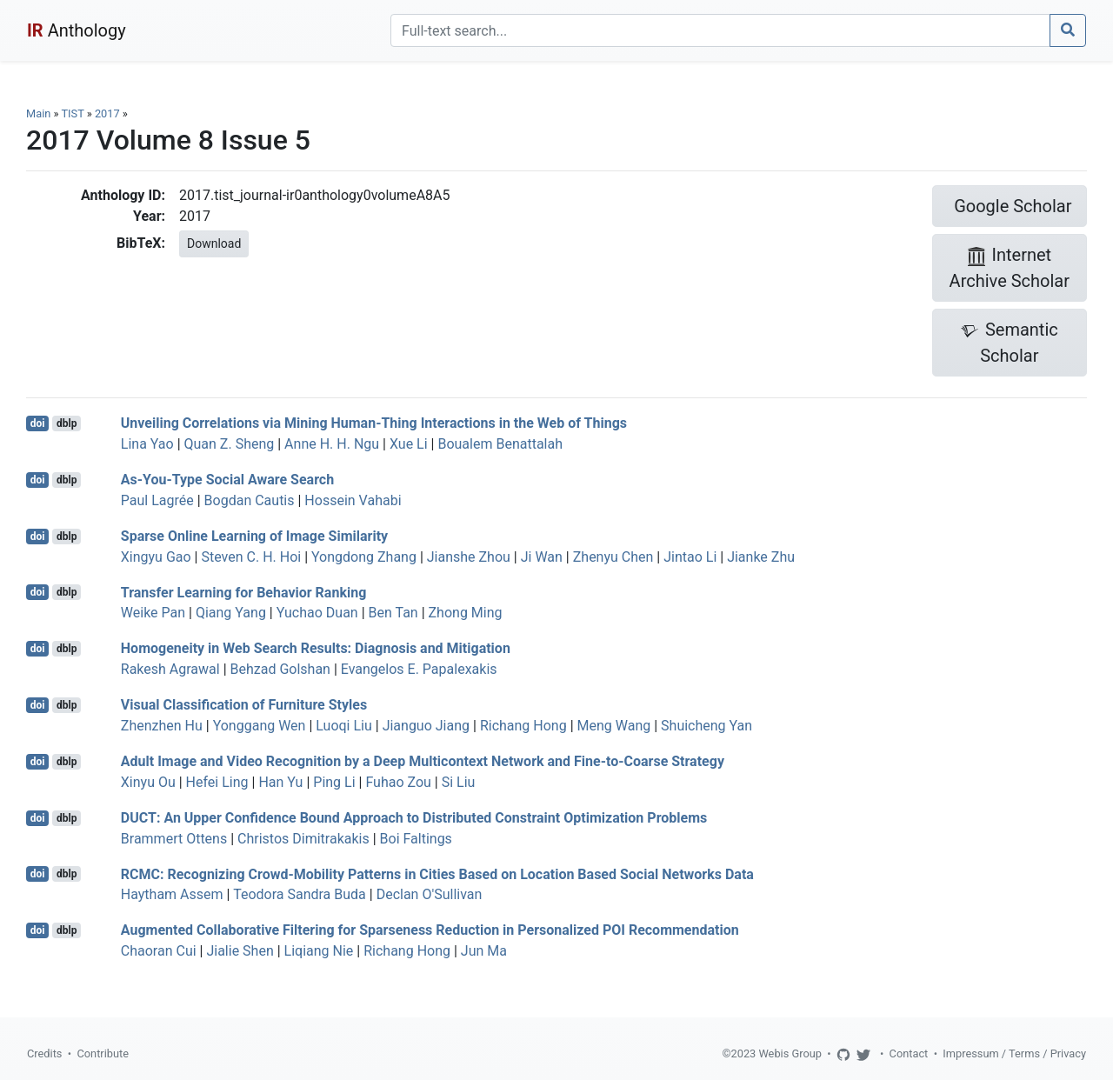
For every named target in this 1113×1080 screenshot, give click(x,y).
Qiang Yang (231, 612)
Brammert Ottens (174, 838)
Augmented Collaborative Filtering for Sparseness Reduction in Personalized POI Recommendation (430, 930)
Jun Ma (484, 951)
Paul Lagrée (157, 500)
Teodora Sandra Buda (299, 894)
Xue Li (409, 444)
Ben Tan (393, 612)
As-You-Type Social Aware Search (227, 479)
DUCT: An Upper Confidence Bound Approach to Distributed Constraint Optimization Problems (414, 818)
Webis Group (790, 1053)
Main (38, 113)
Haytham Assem (172, 894)
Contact (909, 1053)
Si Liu (459, 782)
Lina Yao (147, 444)
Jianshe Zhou (468, 557)
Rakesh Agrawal (170, 669)
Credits (44, 1053)
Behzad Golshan (280, 669)
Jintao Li (689, 557)
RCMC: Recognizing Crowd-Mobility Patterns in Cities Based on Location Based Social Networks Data (437, 873)
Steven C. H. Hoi (251, 557)
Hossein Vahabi (352, 500)
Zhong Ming (466, 612)
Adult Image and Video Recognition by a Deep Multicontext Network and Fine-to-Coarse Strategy (422, 761)
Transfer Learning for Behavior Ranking (243, 591)
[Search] (720, 30)
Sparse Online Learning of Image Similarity (254, 536)
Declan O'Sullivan (430, 894)
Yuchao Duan (317, 612)
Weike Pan (153, 612)
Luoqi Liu (344, 725)
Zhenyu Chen (613, 557)
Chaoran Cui (159, 951)
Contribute (103, 1053)
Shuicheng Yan (706, 725)
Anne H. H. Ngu (331, 444)
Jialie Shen (239, 951)
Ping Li (334, 782)
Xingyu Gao (156, 557)
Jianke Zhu (761, 557)
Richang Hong (523, 725)
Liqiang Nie (319, 951)
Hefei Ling (217, 782)
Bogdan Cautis (249, 500)
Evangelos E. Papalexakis (419, 669)
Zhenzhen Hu (162, 725)
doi (37, 423)
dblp (67, 423)
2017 (107, 113)
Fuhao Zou (397, 782)
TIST (72, 113)
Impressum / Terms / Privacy (1014, 1053)
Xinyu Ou (148, 782)
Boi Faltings (416, 838)
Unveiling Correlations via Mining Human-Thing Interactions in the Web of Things (374, 423)
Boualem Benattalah (500, 444)
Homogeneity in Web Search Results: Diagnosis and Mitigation (315, 648)
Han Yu (280, 782)
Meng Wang (614, 725)
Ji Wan (542, 557)
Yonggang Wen (259, 725)
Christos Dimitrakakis (303, 838)
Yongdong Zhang (364, 557)
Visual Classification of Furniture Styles (244, 705)
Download (214, 243)
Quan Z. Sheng (229, 444)
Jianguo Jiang (426, 725)
